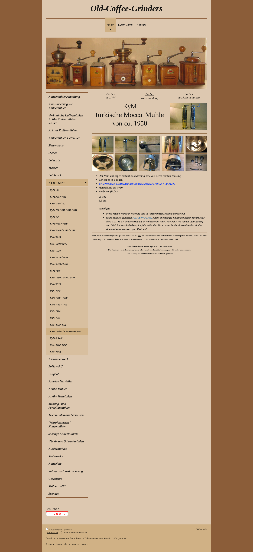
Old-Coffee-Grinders (126, 8)
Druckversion (54, 529)
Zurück (110, 94)
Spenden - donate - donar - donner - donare (67, 544)
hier (139, 235)
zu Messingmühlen (189, 97)
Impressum (52, 532)
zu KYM (110, 97)
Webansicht (201, 529)
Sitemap (68, 529)
